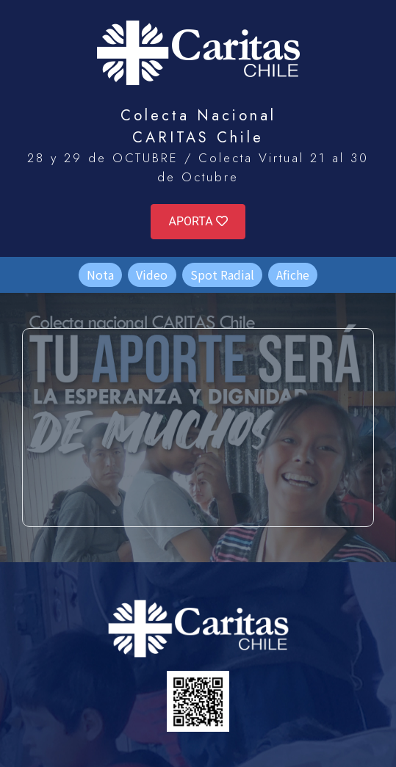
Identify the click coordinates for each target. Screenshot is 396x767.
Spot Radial (222, 274)
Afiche (292, 274)
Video (152, 274)
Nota (100, 274)
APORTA (197, 221)
